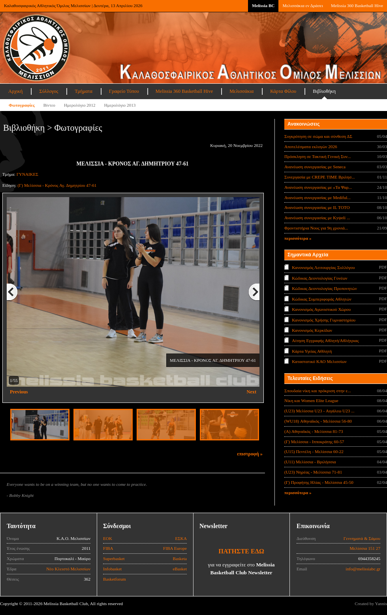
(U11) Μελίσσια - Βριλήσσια (310, 461)
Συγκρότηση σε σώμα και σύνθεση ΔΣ (318, 136)
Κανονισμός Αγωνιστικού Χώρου (321, 309)
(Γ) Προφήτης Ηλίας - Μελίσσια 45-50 (318, 482)
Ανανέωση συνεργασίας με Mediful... (317, 197)
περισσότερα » (298, 238)
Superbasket (114, 558)
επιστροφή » (250, 454)
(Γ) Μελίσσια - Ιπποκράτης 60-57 (314, 441)
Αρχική (15, 91)
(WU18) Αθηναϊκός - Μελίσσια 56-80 (318, 421)
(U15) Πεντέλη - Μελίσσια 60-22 (314, 451)
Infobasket (112, 568)
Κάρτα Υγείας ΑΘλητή (312, 351)
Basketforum (114, 579)
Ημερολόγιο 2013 (120, 105)
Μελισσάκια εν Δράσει (302, 5)
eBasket (180, 568)
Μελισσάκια (241, 91)
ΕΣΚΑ (181, 538)
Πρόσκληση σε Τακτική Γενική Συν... (317, 156)
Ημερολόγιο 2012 (80, 105)
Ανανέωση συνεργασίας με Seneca (315, 166)
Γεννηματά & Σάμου (362, 538)
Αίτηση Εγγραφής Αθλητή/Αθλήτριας (325, 340)
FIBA (108, 548)
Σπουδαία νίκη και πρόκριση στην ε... (317, 390)
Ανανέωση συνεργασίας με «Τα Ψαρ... (318, 187)
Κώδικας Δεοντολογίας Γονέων (319, 277)
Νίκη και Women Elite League (311, 400)
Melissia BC (263, 5)
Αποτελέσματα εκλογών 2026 (310, 146)
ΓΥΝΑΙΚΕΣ (27, 174)
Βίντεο (49, 105)
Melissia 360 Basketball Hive (357, 5)
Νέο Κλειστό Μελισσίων (68, 568)
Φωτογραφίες (22, 105)
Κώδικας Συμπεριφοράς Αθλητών (321, 298)
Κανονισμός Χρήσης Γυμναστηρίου (323, 319)
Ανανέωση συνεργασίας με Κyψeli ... (317, 217)
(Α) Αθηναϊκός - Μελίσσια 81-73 (313, 431)
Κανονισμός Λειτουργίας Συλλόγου (323, 267)
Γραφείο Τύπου (124, 91)
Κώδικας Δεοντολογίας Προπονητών (324, 288)
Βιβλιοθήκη (324, 91)
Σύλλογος (48, 91)
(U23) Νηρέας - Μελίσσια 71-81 (313, 472)
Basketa (180, 558)
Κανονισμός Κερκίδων (312, 330)
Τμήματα (83, 91)
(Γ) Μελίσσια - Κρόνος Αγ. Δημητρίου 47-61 (56, 185)
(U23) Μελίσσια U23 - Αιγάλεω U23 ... (319, 410)
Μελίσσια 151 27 (364, 548)
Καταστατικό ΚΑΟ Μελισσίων (319, 361)
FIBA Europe (175, 548)
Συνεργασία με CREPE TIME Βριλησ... (319, 177)
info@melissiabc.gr (363, 568)
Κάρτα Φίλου (283, 91)
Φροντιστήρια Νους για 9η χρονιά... (316, 228)
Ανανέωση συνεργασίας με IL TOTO (316, 207)
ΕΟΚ (107, 538)
